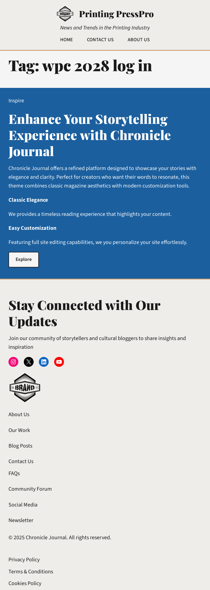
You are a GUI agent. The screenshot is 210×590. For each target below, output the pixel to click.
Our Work (19, 430)
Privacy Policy (24, 560)
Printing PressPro (116, 13)
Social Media (22, 505)
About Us (18, 414)
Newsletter (20, 520)
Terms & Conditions (30, 572)
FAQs (14, 473)
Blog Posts (20, 446)
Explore (24, 259)
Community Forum (30, 489)
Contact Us (20, 461)
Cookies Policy (24, 583)
